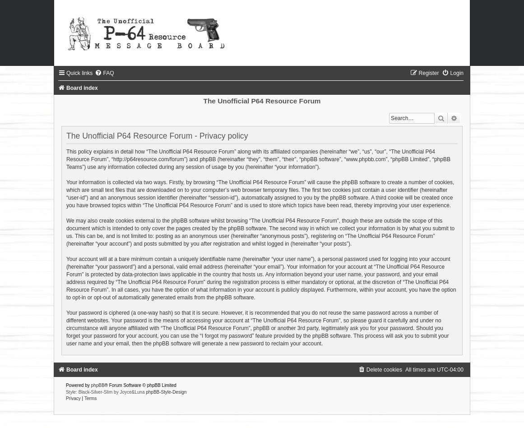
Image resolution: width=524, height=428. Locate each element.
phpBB (98, 385)
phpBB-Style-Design (166, 392)
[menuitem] (104, 73)
